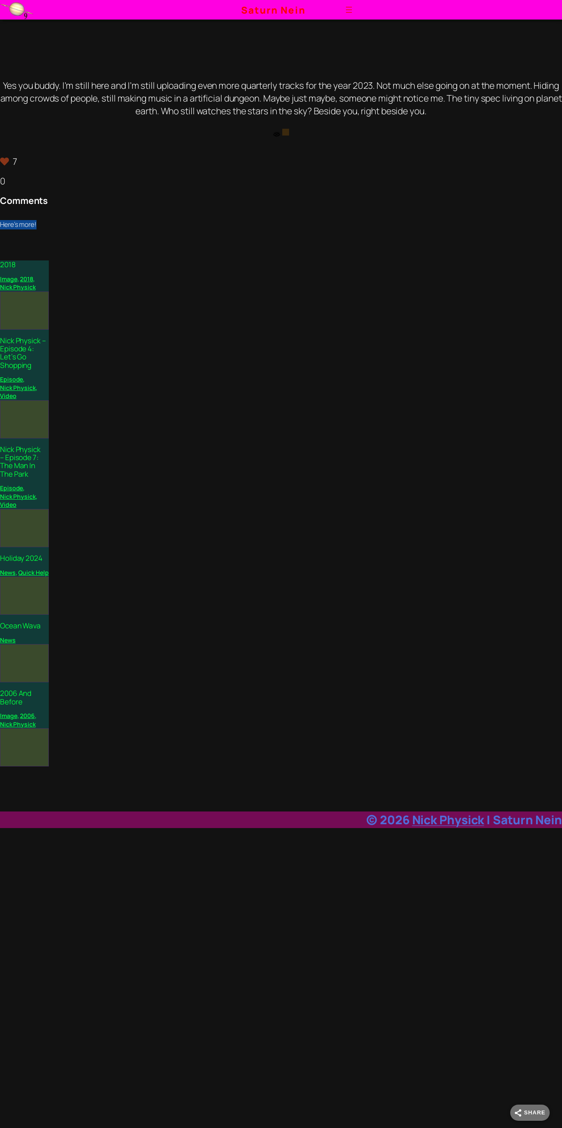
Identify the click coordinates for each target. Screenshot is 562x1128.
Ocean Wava (20, 626)
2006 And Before (15, 697)
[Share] (530, 1113)
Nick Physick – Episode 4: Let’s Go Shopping (23, 352)
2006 (27, 716)
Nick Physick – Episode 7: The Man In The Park (20, 461)
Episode (11, 379)
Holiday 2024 (21, 558)
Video (8, 396)
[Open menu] (349, 10)
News (8, 572)
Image (8, 279)
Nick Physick (18, 287)
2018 (8, 264)
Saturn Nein (273, 10)
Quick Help (33, 572)
